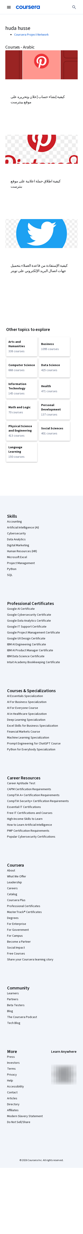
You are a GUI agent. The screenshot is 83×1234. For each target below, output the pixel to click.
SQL (9, 575)
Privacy (12, 1074)
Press (11, 1057)
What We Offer (16, 876)
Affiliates (13, 1110)
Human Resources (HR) (22, 551)
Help (10, 1080)
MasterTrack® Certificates (24, 912)
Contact (12, 1092)
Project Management (21, 563)
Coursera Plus (16, 900)
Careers (12, 888)
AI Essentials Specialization (25, 696)
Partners (12, 999)
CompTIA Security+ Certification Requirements (38, 801)
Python (11, 569)
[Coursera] (28, 7)
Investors (13, 1063)
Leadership (14, 882)
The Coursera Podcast (22, 1017)
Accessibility (15, 1086)
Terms (11, 1069)
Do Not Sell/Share (18, 1122)
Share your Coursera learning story (30, 959)
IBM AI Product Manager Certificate (30, 650)
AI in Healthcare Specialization (27, 714)
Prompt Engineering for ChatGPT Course (34, 743)
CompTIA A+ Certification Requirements (33, 795)
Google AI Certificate (21, 609)
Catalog (12, 894)
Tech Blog (13, 1023)
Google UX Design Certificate (26, 638)
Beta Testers (16, 1005)
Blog (10, 1011)
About (11, 870)
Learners (13, 993)
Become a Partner (19, 942)
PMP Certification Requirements (28, 831)
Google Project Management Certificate (33, 632)
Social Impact (16, 947)
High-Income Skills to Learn (24, 819)
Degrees (13, 918)
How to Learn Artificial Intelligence (29, 825)
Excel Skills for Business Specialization (32, 726)
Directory (13, 1104)
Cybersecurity (16, 533)
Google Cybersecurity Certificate (29, 615)
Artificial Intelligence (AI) (23, 527)
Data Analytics (16, 539)
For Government (18, 930)
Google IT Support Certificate (26, 626)
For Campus (15, 936)
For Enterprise (16, 924)
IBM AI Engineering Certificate (26, 644)
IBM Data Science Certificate (25, 656)
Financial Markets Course (23, 732)
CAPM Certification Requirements (29, 789)
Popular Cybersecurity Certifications (31, 837)
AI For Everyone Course (22, 708)
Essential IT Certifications (24, 807)
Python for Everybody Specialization (31, 749)
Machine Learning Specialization (28, 737)
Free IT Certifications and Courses (29, 813)
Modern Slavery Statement (25, 1116)
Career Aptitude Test (21, 783)
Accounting (14, 521)
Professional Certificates (23, 906)
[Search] (74, 7)
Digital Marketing (18, 545)
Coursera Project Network (31, 35)
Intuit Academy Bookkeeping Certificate (33, 662)
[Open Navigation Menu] (9, 7)
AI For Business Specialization (26, 702)
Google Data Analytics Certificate (29, 621)
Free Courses (16, 953)
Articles (12, 1098)
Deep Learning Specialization (26, 720)
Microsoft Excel (17, 557)
